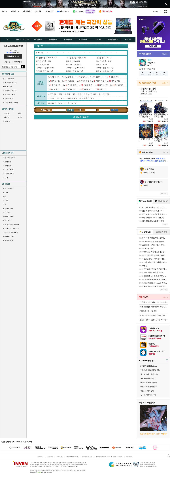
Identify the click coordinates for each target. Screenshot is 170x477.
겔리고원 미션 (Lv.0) (73, 64)
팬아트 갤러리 (8, 98)
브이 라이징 (7, 220)
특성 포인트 (63, 103)
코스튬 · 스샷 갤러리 (10, 102)
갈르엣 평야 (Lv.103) (43, 61)
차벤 (4, 196)
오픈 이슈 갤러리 (9, 157)
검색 (23, 66)
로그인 (155, 11)
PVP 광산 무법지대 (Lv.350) (76, 58)
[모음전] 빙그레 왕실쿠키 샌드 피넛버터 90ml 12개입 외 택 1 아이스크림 (154, 302)
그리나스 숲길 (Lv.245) (104, 68)
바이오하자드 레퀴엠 (10, 232)
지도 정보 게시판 (9, 94)
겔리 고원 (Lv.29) (42, 64)
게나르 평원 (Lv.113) (103, 61)
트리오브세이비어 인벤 (13, 46)
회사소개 (40, 456)
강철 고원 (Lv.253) (73, 61)
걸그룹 (5, 200)
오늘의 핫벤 (7, 161)
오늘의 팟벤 (7, 165)
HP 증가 (82, 98)
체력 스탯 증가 (78, 94)
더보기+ (165, 54)
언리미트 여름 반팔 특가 (148, 311)
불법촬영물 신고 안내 (103, 456)
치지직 (5, 192)
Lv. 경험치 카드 (54, 77)
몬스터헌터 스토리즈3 (11, 228)
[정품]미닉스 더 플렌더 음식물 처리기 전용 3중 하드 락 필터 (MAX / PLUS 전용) (154, 320)
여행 (4, 204)
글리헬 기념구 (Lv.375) (104, 71)
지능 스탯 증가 (91, 94)
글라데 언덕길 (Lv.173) (74, 71)
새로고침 (163, 193)
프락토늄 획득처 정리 (147, 378)
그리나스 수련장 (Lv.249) (75, 68)
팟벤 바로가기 (8, 188)
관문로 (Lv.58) (101, 64)
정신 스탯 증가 (104, 94)
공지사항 (129, 456)
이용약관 (59, 456)
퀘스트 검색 (45, 110)
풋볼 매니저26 (8, 240)
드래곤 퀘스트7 (8, 236)
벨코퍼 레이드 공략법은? (149, 374)
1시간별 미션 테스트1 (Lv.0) (46, 58)
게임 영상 (6, 212)
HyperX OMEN (8, 216)
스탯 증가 (51, 98)
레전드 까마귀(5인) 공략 (148, 387)
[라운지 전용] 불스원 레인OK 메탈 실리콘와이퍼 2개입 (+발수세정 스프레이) (154, 307)
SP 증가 (91, 98)
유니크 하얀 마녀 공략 (148, 395)
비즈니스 (50, 456)
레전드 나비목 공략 (147, 391)
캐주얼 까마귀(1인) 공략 (148, 382)
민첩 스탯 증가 (64, 94)
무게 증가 (60, 98)
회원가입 (7, 62)
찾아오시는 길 (117, 456)
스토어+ (165, 83)
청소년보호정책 (87, 456)
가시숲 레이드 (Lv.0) (103, 58)
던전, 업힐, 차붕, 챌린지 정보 (150, 370)
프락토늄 (73, 103)
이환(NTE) (151, 63)
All (42, 53)
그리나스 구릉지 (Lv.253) (45, 68)
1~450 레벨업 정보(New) (148, 366)
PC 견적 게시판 (8, 173)
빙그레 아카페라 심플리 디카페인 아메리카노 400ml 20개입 (154, 315)
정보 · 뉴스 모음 (8, 78)
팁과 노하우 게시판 (10, 82)
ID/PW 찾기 (18, 62)
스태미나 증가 (72, 98)
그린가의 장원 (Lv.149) (44, 71)
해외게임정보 (8, 208)
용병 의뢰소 (52, 103)
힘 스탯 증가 (52, 94)
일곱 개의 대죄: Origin (11, 224)
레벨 (80, 110)
